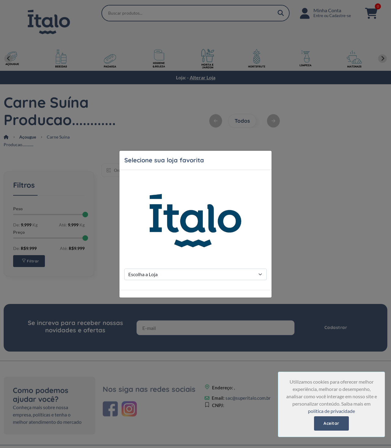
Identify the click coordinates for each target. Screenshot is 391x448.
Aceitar (331, 423)
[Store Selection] (195, 274)
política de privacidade (331, 411)
